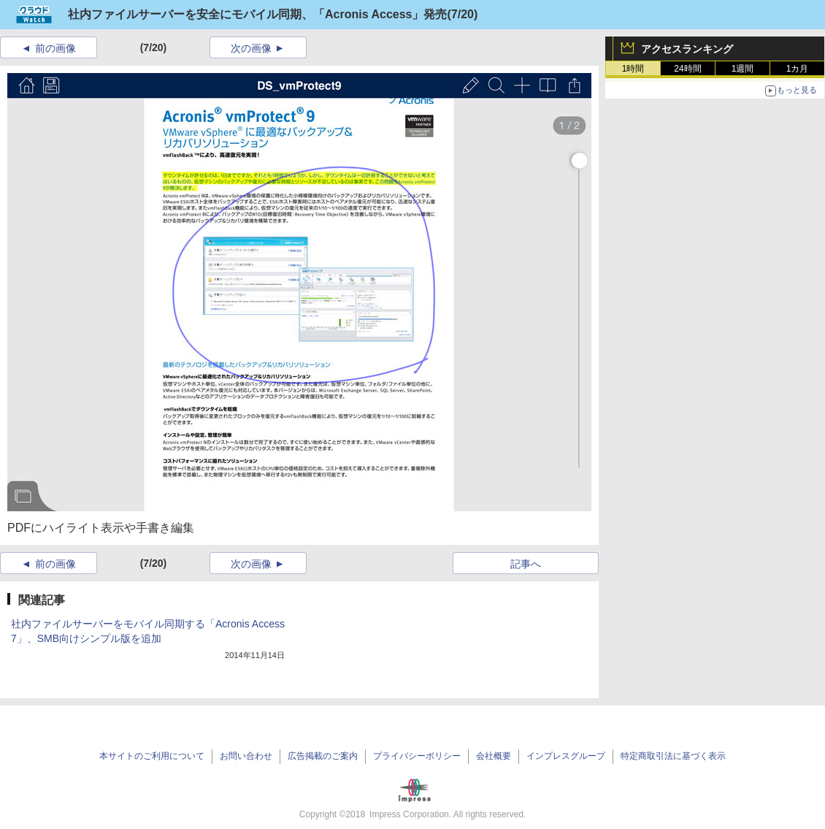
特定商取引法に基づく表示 (673, 756)
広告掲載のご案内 (323, 756)
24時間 (687, 69)
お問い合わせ (246, 756)
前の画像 (55, 48)
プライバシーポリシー (417, 756)
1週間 (743, 69)
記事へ (525, 564)
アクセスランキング (687, 49)
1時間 (633, 69)
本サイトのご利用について (151, 756)
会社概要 (493, 756)
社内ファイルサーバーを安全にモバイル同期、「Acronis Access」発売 (257, 14)
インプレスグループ (565, 756)
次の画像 (251, 48)
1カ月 (797, 69)
